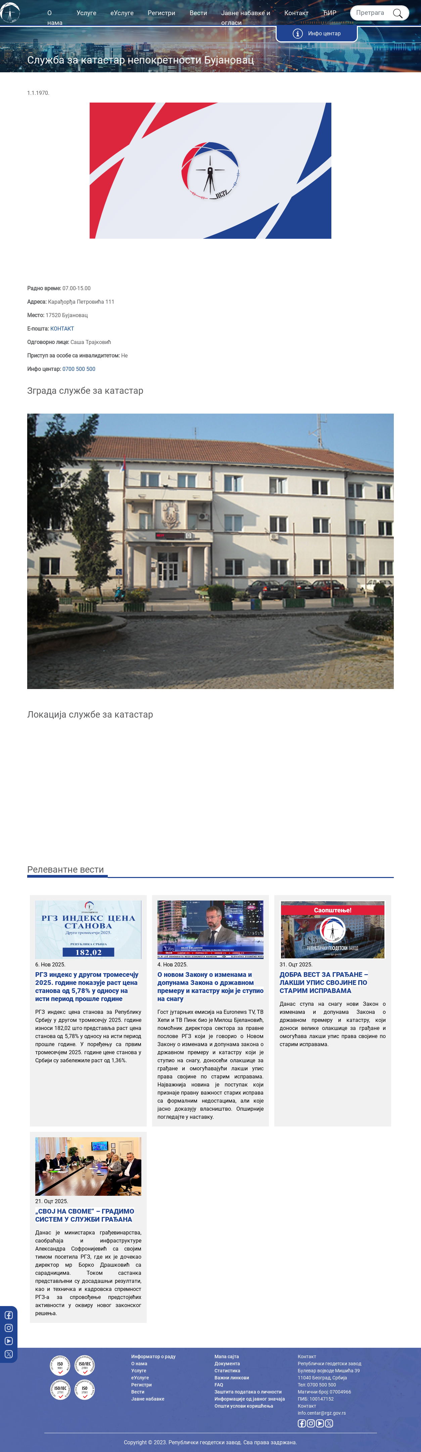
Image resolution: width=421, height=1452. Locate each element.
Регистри (161, 13)
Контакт (296, 13)
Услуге (86, 13)
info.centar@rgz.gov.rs (322, 1413)
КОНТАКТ (62, 329)
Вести (198, 13)
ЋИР (329, 13)
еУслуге (122, 13)
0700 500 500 (78, 369)
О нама (54, 18)
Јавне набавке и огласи (245, 18)
